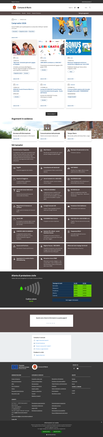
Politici (13, 389)
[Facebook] (74, 7)
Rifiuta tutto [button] (57, 431)
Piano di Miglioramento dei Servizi (59, 413)
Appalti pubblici (35, 389)
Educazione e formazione (57, 379)
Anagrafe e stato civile (37, 379)
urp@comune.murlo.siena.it (20, 412)
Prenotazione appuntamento (38, 403)
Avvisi (15, 19)
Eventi (73, 393)
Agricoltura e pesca (56, 393)
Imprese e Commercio (37, 386)
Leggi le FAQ (34, 408)
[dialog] (51, 429)
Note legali (54, 408)
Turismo (33, 393)
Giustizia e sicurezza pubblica (58, 381)
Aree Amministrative (16, 381)
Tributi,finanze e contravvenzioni (59, 384)
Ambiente (54, 386)
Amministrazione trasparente (58, 403)
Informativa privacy (56, 406)
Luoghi (73, 390)
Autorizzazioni (55, 391)
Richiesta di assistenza (37, 410)
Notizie (43, 58)
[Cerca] (89, 7)
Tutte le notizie (51, 114)
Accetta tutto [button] (46, 431)
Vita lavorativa (35, 384)
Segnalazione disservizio (37, 406)
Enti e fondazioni (15, 386)
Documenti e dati (15, 393)
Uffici (13, 384)
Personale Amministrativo (18, 391)
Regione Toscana (15, 2)
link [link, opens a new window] (64, 428)
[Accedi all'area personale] (86, 2)
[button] (51, 434)
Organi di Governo (16, 379)
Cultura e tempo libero (37, 381)
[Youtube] (77, 7)
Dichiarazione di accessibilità (58, 410)
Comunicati (71, 84)
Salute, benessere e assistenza (59, 389)
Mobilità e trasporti (36, 396)
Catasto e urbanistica (36, 391)
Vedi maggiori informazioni (72, 300)
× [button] (101, 422)
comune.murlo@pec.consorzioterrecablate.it (22, 416)
